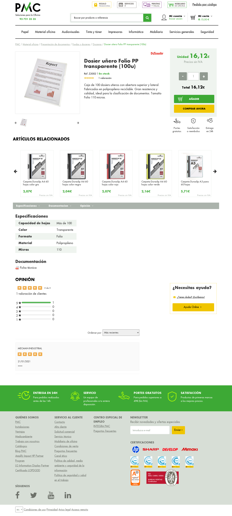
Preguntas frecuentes (65, 451)
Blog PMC (20, 451)
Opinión (86, 205)
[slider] (89, 78)
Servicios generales (181, 32)
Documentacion (60, 205)
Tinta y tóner (94, 32)
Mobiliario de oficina (65, 441)
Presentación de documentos (55, 44)
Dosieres (97, 44)
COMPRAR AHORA (194, 108)
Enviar (178, 429)
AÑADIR (194, 98)
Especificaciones (28, 205)
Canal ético (60, 455)
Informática (136, 32)
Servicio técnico (62, 436)
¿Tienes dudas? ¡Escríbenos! (191, 297)
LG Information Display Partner (32, 465)
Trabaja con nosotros (27, 441)
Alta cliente (60, 426)
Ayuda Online (192, 307)
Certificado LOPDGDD (27, 470)
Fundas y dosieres (81, 44)
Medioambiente (23, 436)
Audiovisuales (70, 32)
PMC (17, 44)
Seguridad (207, 32)
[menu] (19, 509)
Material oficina (45, 32)
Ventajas (20, 431)
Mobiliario (156, 32)
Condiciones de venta (66, 446)
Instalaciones (22, 426)
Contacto (59, 422)
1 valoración (104, 78)
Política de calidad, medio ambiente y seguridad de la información (69, 465)
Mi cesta (205, 17)
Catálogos (21, 446)
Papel (25, 32)
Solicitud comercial (64, 431)
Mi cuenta (177, 17)
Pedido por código (205, 4)
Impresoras (115, 32)
